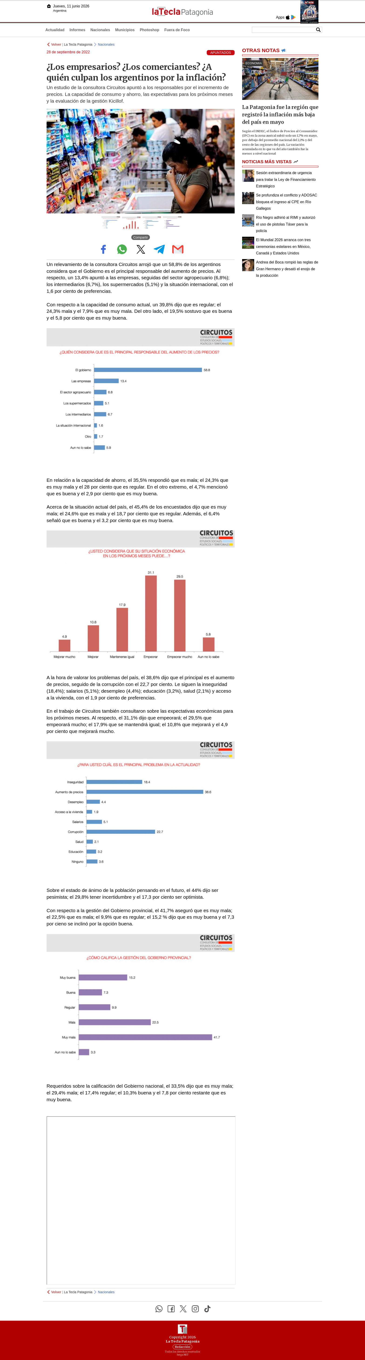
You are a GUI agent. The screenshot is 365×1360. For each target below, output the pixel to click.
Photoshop (149, 30)
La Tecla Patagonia (78, 44)
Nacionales (100, 30)
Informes (77, 30)
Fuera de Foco (177, 30)
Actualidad (54, 30)
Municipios (125, 30)
